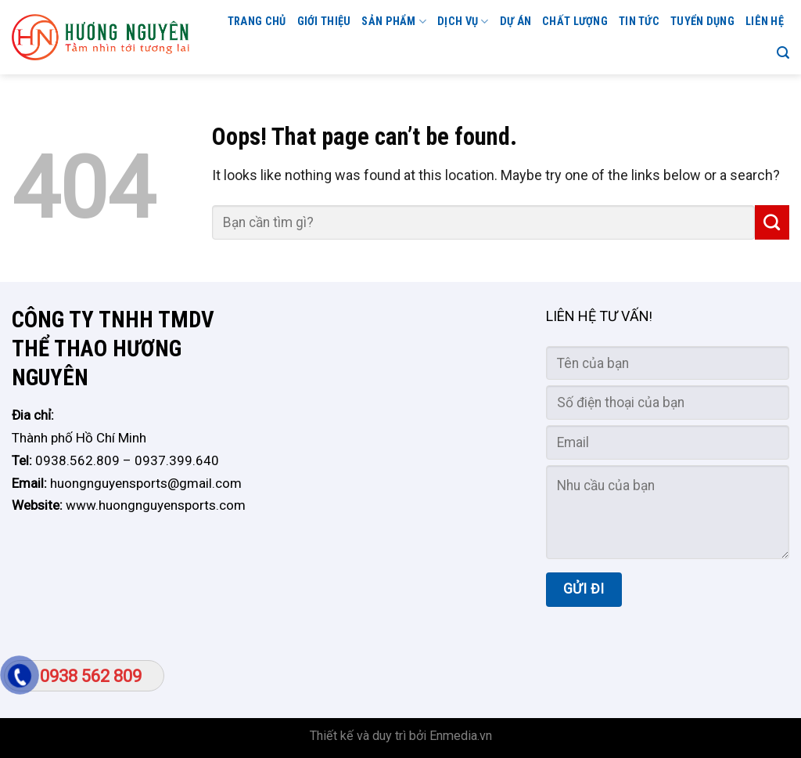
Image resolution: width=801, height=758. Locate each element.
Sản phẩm (393, 21)
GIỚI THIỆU (324, 21)
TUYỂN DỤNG (702, 21)
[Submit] (772, 222)
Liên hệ (764, 21)
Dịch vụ (463, 21)
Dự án (515, 21)
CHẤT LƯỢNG (575, 21)
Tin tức (639, 21)
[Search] (783, 53)
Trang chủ (257, 21)
